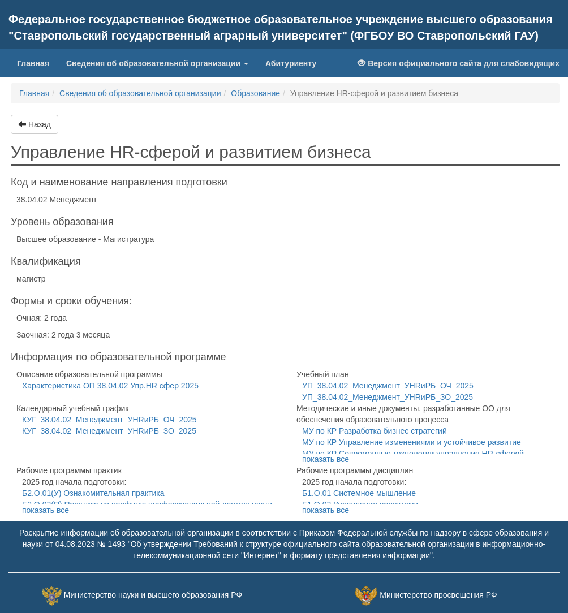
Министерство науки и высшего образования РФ (153, 594)
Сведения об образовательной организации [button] (157, 63)
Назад (34, 124)
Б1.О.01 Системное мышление (359, 493)
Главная (37, 62)
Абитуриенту (290, 63)
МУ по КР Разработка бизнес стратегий (374, 430)
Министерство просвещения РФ (438, 594)
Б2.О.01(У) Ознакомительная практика (93, 493)
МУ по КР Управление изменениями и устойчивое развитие (411, 442)
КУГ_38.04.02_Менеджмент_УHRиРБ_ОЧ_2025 (109, 419)
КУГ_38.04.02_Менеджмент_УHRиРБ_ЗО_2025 (109, 430)
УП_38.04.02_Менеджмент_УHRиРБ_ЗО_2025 (387, 397)
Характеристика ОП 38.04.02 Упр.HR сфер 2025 (110, 385)
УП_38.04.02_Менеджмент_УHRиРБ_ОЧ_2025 (388, 385)
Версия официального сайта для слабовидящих (459, 63)
